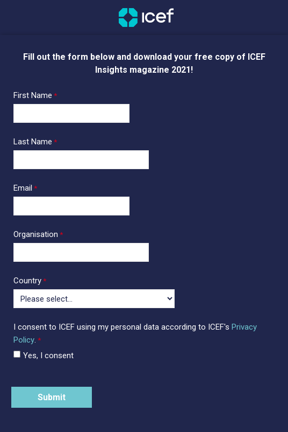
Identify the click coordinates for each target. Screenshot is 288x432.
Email (22, 188)
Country (27, 280)
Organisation (35, 234)
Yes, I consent (48, 355)
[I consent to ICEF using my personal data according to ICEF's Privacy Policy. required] (144, 334)
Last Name (32, 142)
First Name (32, 95)
